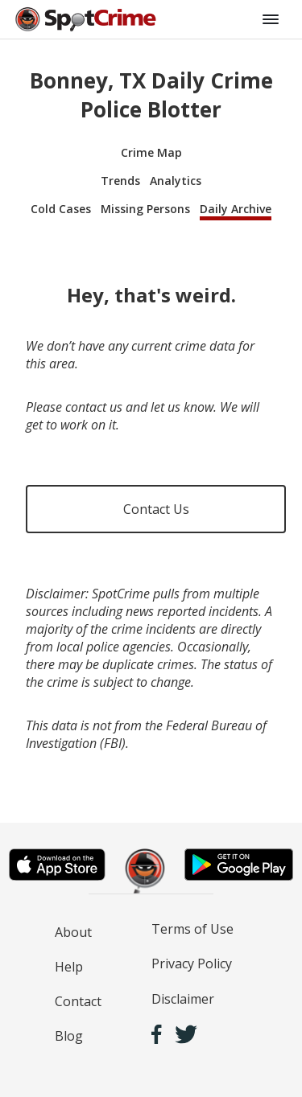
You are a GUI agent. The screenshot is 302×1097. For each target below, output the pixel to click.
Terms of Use (192, 929)
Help (69, 967)
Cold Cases (61, 208)
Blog (69, 1036)
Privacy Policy (191, 963)
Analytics (175, 180)
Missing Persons (145, 208)
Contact (78, 1001)
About (73, 932)
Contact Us (156, 509)
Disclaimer (182, 999)
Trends (120, 180)
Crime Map (151, 152)
